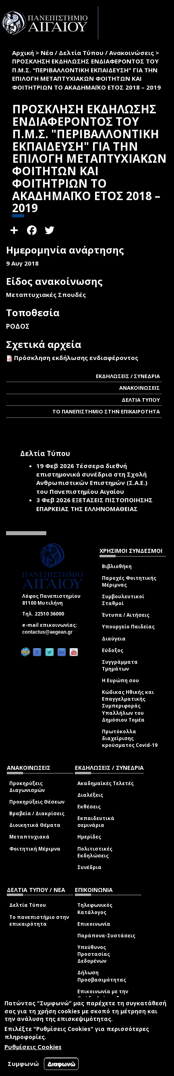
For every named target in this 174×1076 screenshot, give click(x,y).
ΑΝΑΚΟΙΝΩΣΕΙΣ (139, 387)
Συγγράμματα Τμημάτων (120, 665)
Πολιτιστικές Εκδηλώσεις (94, 852)
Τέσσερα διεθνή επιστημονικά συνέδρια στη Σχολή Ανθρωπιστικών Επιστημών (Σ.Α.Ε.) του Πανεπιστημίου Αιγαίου (91, 478)
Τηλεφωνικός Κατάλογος (94, 908)
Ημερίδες (89, 836)
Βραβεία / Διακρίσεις (36, 813)
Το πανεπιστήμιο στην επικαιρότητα (39, 920)
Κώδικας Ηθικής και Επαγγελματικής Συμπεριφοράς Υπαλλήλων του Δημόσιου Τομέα (128, 706)
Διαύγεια (114, 638)
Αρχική (23, 53)
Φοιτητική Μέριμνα (34, 848)
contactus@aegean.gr (49, 632)
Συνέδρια (89, 867)
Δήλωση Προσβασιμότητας (101, 976)
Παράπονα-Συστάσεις (106, 935)
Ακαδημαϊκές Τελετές (105, 783)
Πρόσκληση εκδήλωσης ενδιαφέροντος (76, 358)
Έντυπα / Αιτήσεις (125, 615)
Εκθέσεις (89, 806)
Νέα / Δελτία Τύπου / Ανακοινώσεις (97, 53)
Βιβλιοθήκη (117, 566)
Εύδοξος (112, 650)
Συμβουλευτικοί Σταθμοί (123, 600)
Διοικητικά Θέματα (34, 825)
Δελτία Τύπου (27, 905)
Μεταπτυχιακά (29, 836)
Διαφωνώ (61, 1063)
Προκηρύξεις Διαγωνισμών (27, 787)
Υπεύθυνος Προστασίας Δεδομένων (93, 954)
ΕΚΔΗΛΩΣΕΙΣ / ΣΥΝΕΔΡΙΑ (128, 376)
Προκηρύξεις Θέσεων (36, 801)
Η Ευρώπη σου (120, 680)
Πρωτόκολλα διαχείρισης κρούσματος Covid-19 (129, 738)
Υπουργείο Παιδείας (128, 626)
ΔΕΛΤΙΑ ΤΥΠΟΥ (141, 399)
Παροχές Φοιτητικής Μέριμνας (129, 581)
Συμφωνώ (23, 1064)
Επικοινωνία (93, 924)
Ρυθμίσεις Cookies (33, 1047)
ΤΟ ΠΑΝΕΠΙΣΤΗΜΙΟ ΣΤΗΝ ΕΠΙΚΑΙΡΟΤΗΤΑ (106, 411)
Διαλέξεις (90, 795)
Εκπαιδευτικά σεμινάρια (95, 821)
